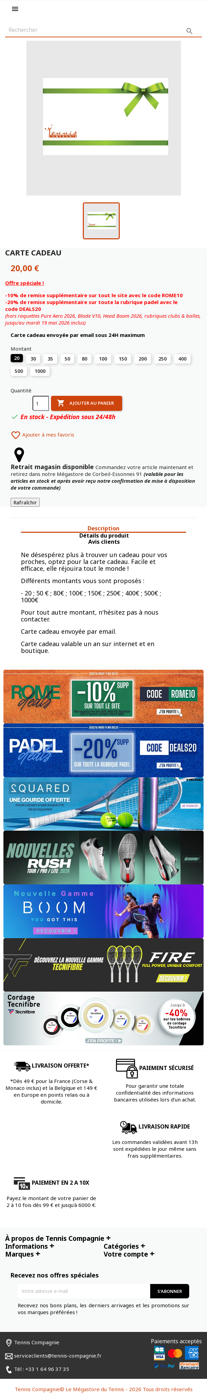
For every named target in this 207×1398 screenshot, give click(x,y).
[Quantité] (41, 403)
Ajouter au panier (85, 403)
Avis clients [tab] (104, 541)
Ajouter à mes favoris (42, 434)
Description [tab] (103, 528)
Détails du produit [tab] (104, 535)
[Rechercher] (103, 30)
